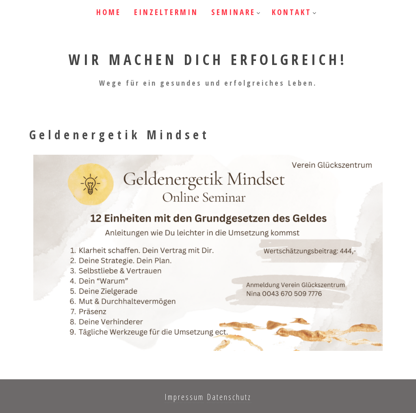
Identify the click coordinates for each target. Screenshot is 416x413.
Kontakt (292, 12)
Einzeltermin (166, 12)
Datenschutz (229, 396)
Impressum (184, 396)
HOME (108, 12)
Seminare (233, 12)
